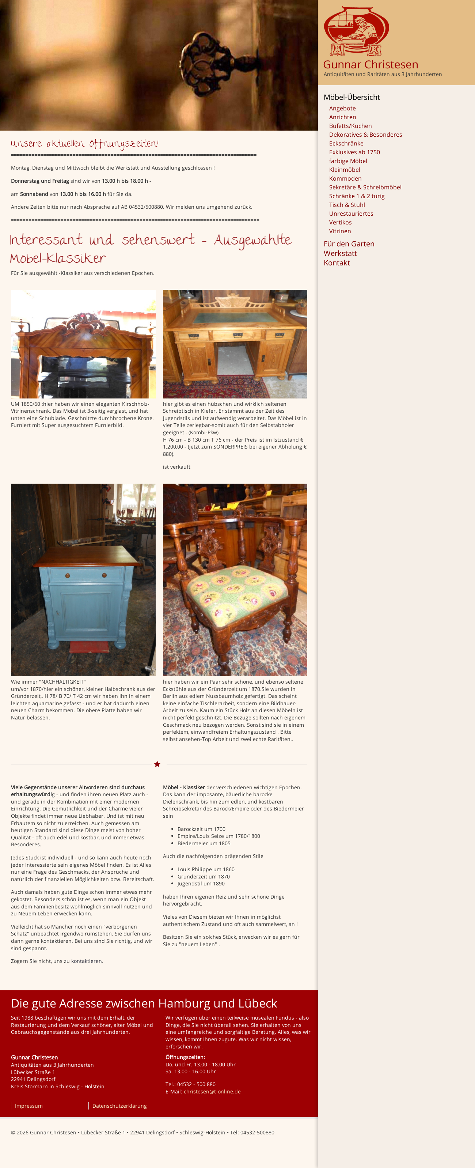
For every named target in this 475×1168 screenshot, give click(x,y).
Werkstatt (340, 253)
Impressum (29, 1105)
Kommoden (345, 178)
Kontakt (337, 263)
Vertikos (340, 222)
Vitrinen (340, 231)
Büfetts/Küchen (350, 126)
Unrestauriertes (351, 213)
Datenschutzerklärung (119, 1105)
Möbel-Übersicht (352, 97)
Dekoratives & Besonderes (365, 135)
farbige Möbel (348, 161)
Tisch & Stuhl (347, 205)
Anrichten (342, 117)
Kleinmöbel (344, 170)
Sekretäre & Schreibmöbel (365, 187)
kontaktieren (86, 960)
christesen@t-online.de (212, 1091)
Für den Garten (349, 244)
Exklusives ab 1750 (354, 152)
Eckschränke (346, 143)
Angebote (342, 108)
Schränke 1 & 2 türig (357, 196)
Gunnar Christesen (370, 64)
